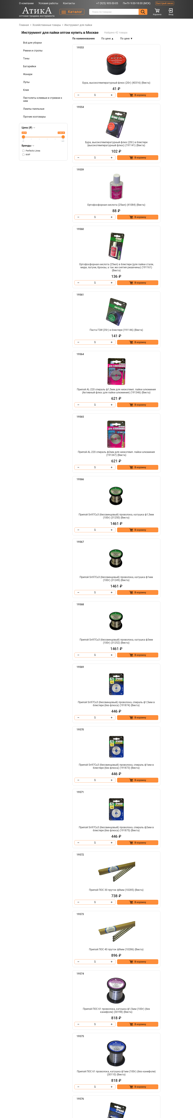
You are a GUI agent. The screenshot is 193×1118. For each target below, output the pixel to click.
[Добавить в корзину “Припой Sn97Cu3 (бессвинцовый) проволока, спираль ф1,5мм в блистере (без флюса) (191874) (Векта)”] (109, 444)
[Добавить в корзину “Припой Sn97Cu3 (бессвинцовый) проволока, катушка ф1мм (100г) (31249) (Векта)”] (109, 375)
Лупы (26, 82)
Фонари (27, 74)
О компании (26, 3)
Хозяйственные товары (46, 25)
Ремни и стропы (32, 50)
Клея (26, 90)
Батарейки (29, 66)
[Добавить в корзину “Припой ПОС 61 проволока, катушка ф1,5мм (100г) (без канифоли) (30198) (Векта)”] (161, 578)
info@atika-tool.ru (143, 1075)
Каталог (52, 1081)
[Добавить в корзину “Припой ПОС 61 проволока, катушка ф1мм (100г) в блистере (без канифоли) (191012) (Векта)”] (161, 644)
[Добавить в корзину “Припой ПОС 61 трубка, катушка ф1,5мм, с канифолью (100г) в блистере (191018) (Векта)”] (161, 906)
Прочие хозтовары (34, 116)
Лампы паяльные (33, 108)
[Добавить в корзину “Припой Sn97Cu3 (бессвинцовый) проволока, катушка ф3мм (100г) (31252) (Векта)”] (161, 375)
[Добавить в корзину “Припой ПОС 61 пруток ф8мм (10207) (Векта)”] (161, 841)
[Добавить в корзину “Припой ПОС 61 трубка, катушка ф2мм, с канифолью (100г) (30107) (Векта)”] (109, 1038)
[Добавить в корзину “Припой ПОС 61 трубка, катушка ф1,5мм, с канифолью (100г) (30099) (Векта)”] (109, 906)
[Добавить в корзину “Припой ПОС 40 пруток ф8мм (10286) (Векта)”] (109, 578)
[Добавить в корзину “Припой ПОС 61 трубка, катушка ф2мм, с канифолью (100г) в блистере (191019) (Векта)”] (161, 1038)
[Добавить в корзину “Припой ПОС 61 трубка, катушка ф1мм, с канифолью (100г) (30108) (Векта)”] (109, 972)
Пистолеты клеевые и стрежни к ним (42, 99)
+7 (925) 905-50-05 (107, 3)
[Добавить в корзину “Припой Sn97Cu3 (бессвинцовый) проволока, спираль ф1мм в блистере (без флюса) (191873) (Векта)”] (161, 444)
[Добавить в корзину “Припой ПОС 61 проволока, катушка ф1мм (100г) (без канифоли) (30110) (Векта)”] (109, 644)
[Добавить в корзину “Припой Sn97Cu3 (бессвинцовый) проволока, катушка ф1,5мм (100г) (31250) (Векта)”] (161, 310)
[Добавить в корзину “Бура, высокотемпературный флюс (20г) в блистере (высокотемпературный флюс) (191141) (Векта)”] (161, 104)
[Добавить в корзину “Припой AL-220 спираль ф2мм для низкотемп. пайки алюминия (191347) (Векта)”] (109, 310)
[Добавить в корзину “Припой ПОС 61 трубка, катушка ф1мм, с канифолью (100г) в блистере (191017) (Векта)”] (161, 972)
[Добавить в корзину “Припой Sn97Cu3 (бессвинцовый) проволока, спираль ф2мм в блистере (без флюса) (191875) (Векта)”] (109, 513)
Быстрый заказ (164, 3)
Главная (24, 25)
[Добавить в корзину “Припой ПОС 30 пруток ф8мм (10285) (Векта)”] (161, 513)
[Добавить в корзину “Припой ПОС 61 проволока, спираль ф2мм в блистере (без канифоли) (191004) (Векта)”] (109, 841)
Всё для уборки (32, 42)
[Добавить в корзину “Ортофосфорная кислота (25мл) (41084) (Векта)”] (109, 176)
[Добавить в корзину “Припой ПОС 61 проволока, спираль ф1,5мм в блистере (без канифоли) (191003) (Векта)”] (161, 710)
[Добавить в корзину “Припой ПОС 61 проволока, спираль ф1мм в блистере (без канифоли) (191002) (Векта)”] (109, 775)
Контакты (69, 3)
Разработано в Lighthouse (160, 1096)
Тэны (26, 58)
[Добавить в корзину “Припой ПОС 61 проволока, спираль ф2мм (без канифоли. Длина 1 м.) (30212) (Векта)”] (161, 775)
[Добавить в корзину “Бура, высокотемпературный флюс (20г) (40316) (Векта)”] (109, 104)
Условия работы (48, 3)
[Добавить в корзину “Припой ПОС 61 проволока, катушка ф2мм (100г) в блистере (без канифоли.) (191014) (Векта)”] (109, 710)
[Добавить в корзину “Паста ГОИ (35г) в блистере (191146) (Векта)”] (109, 244)
